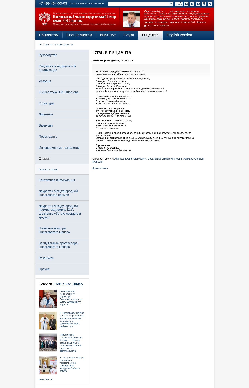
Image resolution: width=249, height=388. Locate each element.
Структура (46, 103)
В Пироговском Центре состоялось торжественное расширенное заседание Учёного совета (72, 364)
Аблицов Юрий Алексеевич (130, 158)
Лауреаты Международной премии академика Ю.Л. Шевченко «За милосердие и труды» (60, 211)
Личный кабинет (78, 3)
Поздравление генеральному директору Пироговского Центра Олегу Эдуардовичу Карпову (71, 298)
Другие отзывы (100, 168)
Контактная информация (57, 180)
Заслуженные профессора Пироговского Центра (58, 245)
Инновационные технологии (59, 147)
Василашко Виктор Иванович (165, 158)
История (45, 81)
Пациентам (48, 35)
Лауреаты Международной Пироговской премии (58, 193)
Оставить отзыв (48, 169)
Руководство (48, 55)
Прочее (44, 269)
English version (179, 35)
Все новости (45, 379)
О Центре (150, 35)
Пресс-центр (48, 136)
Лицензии (46, 114)
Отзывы (44, 159)
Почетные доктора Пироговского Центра (54, 230)
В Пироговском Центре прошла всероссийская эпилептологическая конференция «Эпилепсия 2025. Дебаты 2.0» (72, 320)
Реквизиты (46, 258)
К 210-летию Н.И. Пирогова (59, 92)
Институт (108, 35)
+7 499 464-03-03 (53, 3)
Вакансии (46, 125)
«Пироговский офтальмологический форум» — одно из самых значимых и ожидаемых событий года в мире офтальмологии (71, 342)
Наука (129, 35)
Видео (78, 284)
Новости (45, 284)
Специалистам (79, 35)
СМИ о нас (62, 284)
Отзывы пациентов (63, 44)
